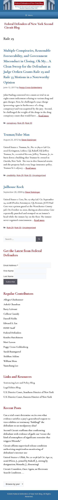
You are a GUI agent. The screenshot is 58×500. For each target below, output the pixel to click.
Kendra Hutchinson (13, 337)
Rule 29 (20, 123)
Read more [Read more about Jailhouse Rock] (39, 220)
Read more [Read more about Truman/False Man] (31, 168)
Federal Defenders (12, 332)
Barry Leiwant (10, 309)
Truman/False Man (16, 134)
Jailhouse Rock (13, 187)
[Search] (39, 239)
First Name (8, 270)
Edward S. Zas (10, 323)
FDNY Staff (9, 328)
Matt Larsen (9, 342)
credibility (11, 175)
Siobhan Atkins (11, 356)
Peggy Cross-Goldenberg (15, 346)
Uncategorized (39, 175)
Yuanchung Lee (10, 365)
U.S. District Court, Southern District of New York (28, 392)
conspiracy (11, 123)
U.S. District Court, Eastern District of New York (27, 396)
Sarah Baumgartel (12, 351)
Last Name (8, 276)
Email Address (11, 265)
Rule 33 (28, 123)
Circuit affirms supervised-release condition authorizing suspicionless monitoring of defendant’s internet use (25, 449)
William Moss (10, 361)
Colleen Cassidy (11, 313)
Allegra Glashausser (13, 299)
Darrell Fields (10, 318)
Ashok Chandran (11, 304)
